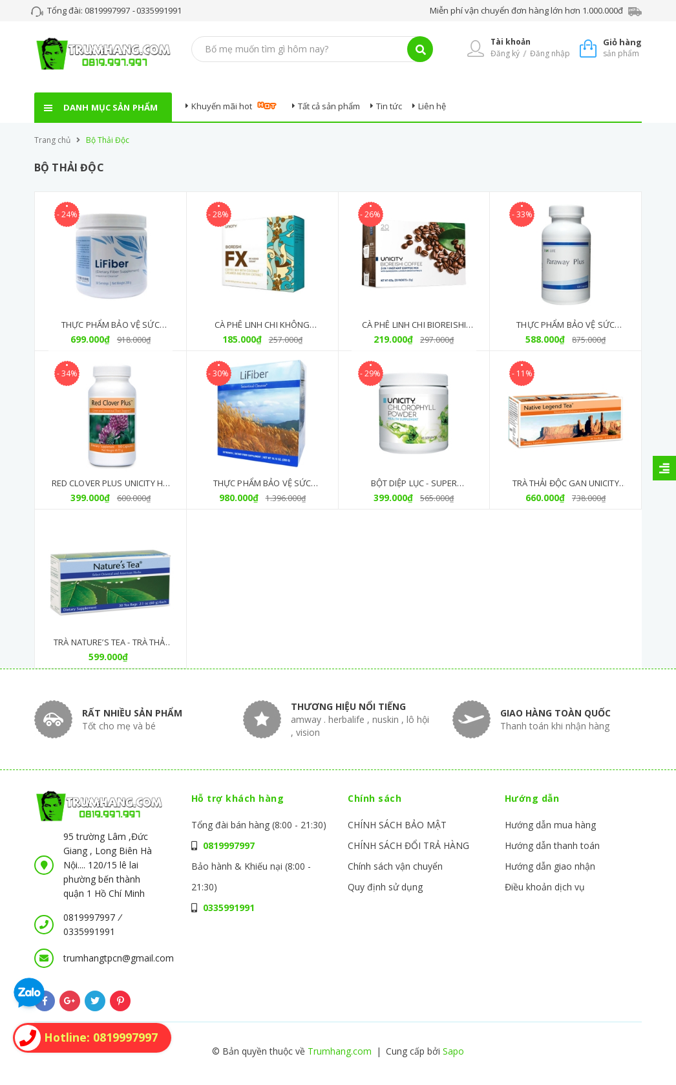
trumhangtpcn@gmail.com (118, 958)
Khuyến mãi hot (221, 106)
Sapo (453, 1051)
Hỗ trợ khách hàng (237, 798)
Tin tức (389, 106)
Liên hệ (432, 106)
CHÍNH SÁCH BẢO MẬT (397, 825)
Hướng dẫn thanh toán (552, 845)
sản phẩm (622, 47)
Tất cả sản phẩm (329, 106)
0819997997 (108, 10)
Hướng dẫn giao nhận (550, 866)
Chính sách (374, 798)
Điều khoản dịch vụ (545, 887)
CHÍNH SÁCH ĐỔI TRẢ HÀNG (408, 845)
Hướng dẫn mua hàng (550, 825)
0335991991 (159, 10)
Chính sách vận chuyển (395, 866)
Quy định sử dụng (385, 887)
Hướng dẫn (532, 798)
